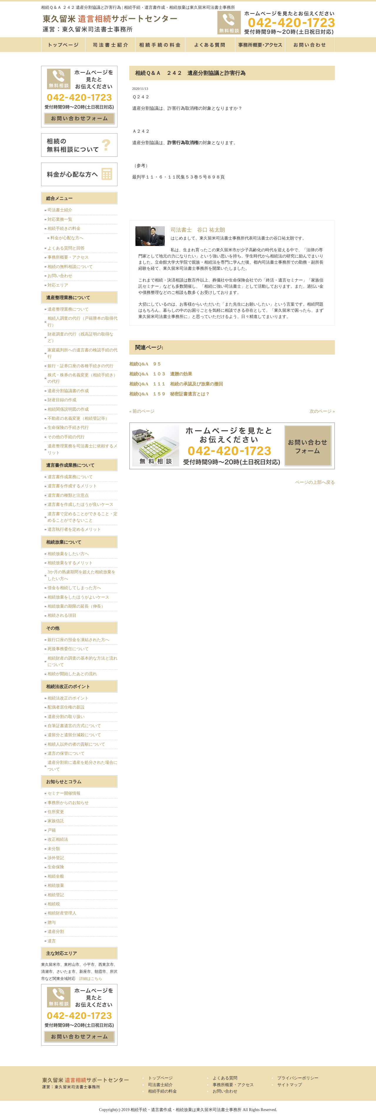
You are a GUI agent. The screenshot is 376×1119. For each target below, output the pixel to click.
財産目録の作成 (62, 400)
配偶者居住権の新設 (66, 707)
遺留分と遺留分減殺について (74, 735)
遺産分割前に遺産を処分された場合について (83, 765)
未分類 (54, 849)
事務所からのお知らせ (68, 803)
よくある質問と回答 (66, 248)
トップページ (63, 44)
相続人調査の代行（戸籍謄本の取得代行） (83, 321)
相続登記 (56, 895)
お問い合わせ (60, 276)
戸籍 (52, 830)
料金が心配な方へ (67, 238)
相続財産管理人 (62, 913)
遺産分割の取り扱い (66, 716)
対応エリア (58, 285)
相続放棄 (56, 885)
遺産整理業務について (68, 309)
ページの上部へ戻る (315, 482)
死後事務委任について (68, 649)
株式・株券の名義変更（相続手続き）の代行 (83, 378)
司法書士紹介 (110, 44)
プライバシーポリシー (297, 1078)
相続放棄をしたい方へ (68, 554)
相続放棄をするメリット (70, 563)
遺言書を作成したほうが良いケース (80, 504)
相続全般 (56, 876)
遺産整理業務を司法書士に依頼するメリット (83, 449)
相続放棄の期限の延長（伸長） (76, 606)
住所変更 (56, 812)
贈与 (52, 922)
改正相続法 (58, 839)
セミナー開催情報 (64, 793)
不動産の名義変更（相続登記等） (78, 418)
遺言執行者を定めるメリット (74, 529)
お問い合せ (310, 44)
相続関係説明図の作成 (68, 409)
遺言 (52, 941)
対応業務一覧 (60, 219)
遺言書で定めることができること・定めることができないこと (83, 517)
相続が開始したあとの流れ (72, 674)
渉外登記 (56, 858)
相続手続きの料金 (64, 228)
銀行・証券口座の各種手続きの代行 (80, 366)
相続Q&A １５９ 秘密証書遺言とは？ (169, 394)
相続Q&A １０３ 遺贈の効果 (160, 374)
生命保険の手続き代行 (68, 427)
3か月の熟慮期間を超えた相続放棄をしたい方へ (81, 575)
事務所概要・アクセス (260, 44)
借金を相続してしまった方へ (74, 588)
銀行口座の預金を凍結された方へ (78, 640)
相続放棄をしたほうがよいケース (78, 597)
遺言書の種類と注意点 (68, 495)
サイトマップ (289, 1085)
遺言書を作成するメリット (72, 486)
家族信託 (56, 821)
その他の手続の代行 (66, 437)
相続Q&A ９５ (145, 364)
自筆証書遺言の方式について (74, 726)
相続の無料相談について (70, 266)
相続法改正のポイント (68, 698)
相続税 (54, 904)
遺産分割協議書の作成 (68, 391)
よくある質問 (210, 44)
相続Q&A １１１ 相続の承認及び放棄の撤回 (176, 384)
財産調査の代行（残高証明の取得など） (80, 337)
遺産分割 (56, 931)
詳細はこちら (90, 978)
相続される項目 (62, 615)
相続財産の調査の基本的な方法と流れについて (83, 661)
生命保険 (56, 867)
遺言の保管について (66, 753)
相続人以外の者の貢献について (76, 744)
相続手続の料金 (160, 44)
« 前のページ (142, 411)
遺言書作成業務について (70, 477)
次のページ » (322, 411)
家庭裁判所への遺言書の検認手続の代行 (83, 353)
